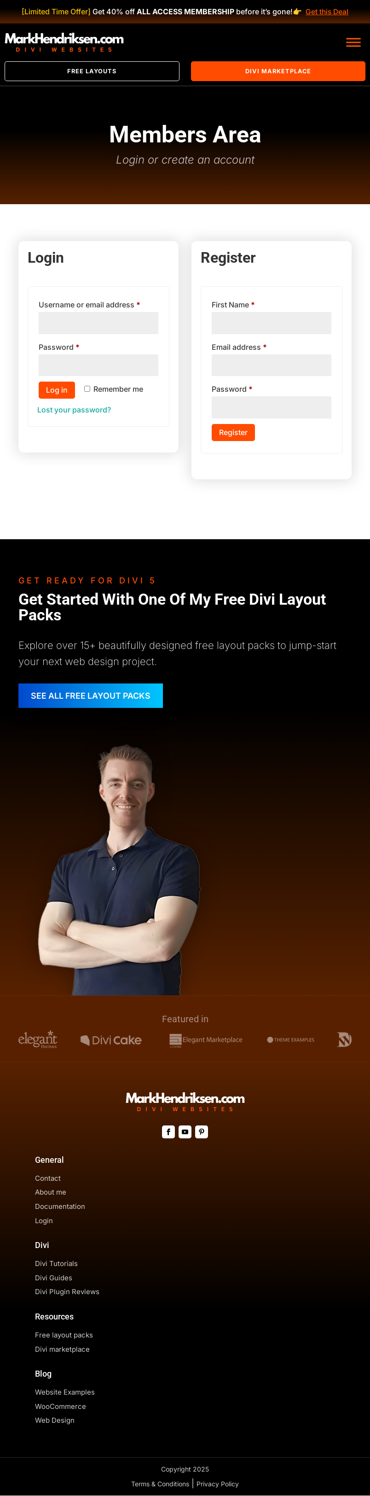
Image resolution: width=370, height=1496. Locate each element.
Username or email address (98, 303)
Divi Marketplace (278, 71)
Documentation (60, 1206)
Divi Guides (53, 1278)
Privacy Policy (218, 1484)
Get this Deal (327, 11)
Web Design (55, 1420)
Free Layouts (91, 71)
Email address (255, 346)
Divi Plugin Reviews (67, 1292)
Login (44, 1221)
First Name (233, 304)
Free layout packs (64, 1335)
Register (233, 432)
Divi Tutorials (56, 1264)
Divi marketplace (62, 1349)
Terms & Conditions (160, 1484)
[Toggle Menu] (353, 42)
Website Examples (65, 1392)
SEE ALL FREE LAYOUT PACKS (92, 696)
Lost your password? (74, 410)
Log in (57, 390)
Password (74, 346)
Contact (48, 1178)
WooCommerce (60, 1406)
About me (50, 1192)
